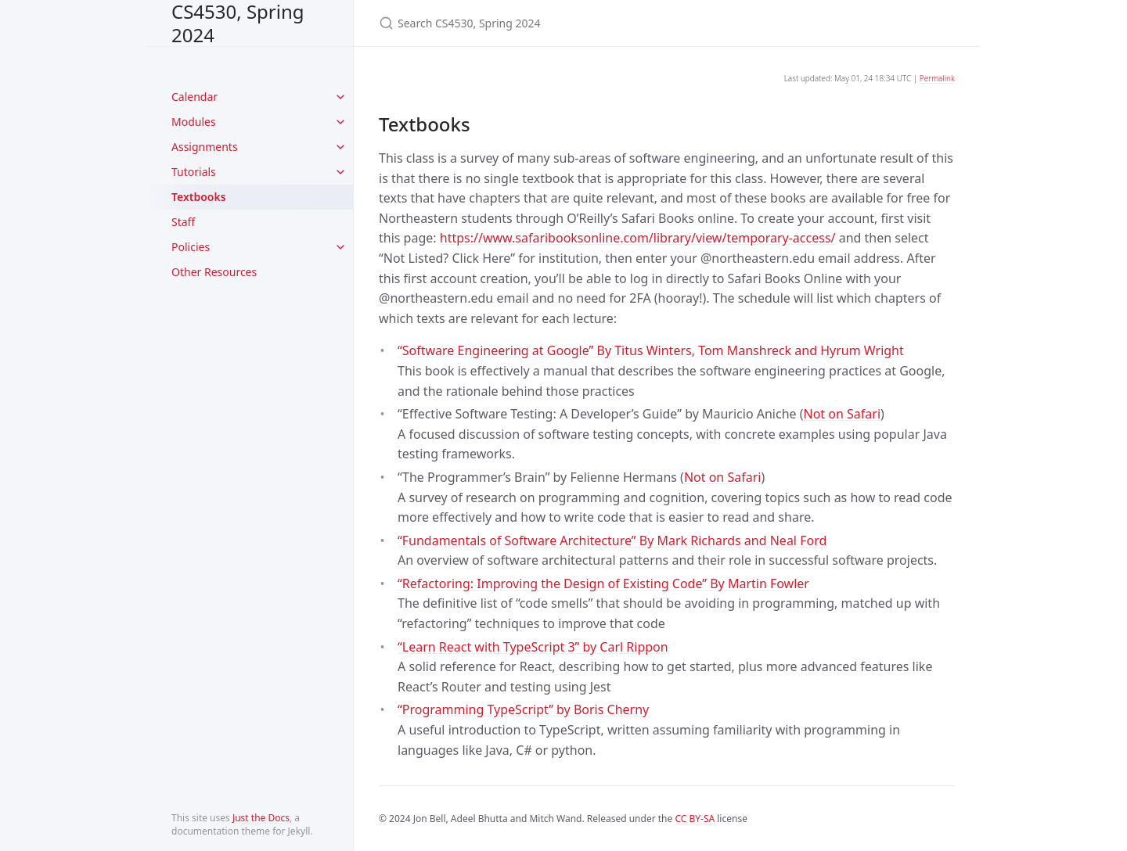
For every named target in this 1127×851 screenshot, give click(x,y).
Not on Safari (842, 413)
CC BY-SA (695, 818)
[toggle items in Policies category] (340, 247)
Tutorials (193, 171)
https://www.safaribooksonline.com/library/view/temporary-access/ (638, 237)
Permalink (937, 78)
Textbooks (198, 196)
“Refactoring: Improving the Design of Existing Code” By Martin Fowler (603, 583)
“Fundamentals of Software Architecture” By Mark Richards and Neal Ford (612, 540)
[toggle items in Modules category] (340, 122)
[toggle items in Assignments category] (340, 147)
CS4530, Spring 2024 (237, 23)
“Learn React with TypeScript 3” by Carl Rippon (533, 646)
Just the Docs (261, 817)
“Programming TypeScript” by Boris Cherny (523, 709)
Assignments (204, 146)
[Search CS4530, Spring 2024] (563, 23)
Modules (193, 121)
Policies (190, 246)
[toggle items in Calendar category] (340, 97)
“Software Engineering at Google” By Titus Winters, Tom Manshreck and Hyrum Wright (651, 350)
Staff (183, 221)
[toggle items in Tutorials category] (340, 172)
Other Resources (214, 271)
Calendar (194, 96)
